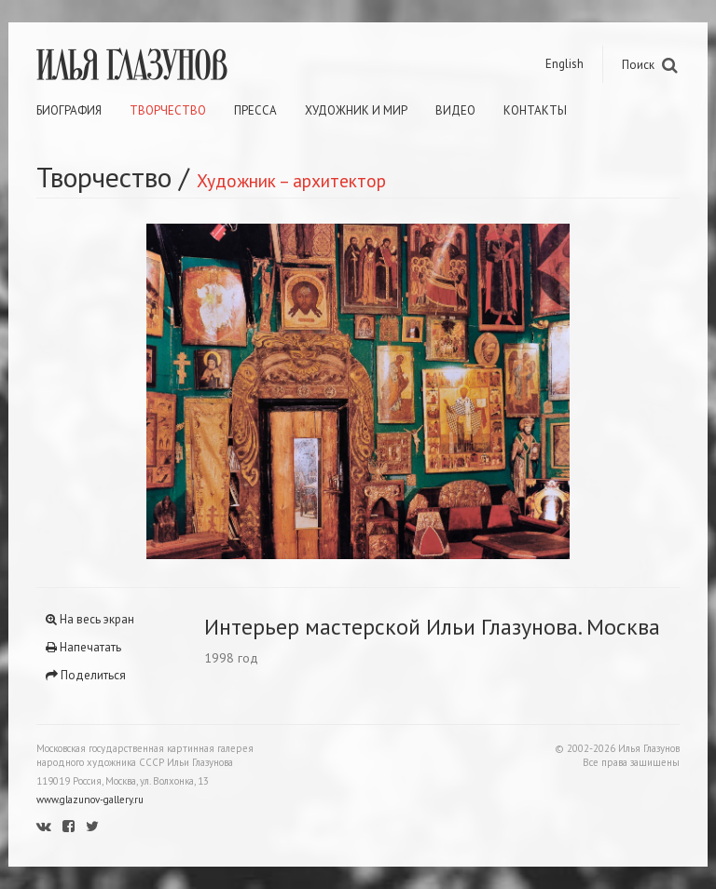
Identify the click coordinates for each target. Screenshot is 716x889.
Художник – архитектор (291, 180)
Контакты (535, 110)
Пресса (255, 110)
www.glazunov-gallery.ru (90, 799)
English (564, 64)
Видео (455, 110)
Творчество (168, 110)
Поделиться (86, 675)
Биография (69, 110)
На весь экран (90, 619)
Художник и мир (356, 110)
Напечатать (83, 647)
